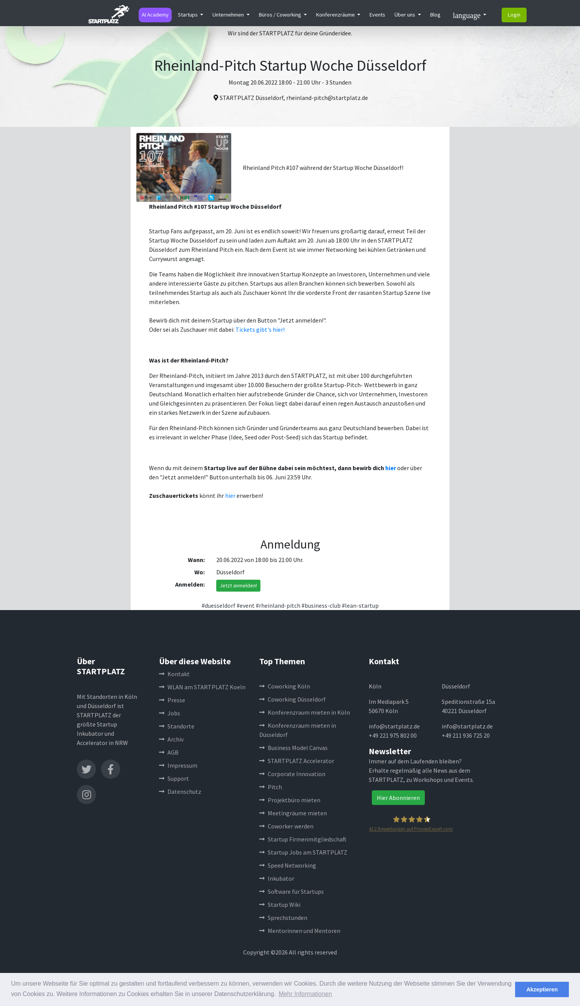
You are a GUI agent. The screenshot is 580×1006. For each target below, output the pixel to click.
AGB (169, 752)
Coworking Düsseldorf (292, 699)
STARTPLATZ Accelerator (296, 761)
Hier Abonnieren (398, 797)
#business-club (321, 605)
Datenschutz (180, 791)
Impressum (178, 765)
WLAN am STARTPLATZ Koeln (202, 687)
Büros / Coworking (280, 14)
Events (377, 14)
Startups (188, 14)
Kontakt (174, 674)
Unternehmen (228, 14)
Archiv (171, 739)
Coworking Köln (284, 686)
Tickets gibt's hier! (260, 329)
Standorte (176, 726)
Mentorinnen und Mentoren (299, 930)
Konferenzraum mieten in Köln (304, 712)
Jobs (169, 713)
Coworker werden (286, 826)
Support (174, 778)
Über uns (405, 14)
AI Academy (155, 14)
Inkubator (276, 878)
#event (246, 605)
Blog (435, 14)
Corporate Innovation (292, 774)
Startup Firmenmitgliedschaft (302, 839)
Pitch (270, 787)
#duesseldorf (218, 605)
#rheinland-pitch (278, 605)
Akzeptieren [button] (542, 989)
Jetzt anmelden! (238, 585)
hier (390, 468)
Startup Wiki (279, 904)
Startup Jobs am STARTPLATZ (303, 852)
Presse (172, 700)
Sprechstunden (283, 917)
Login (514, 14)
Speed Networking (287, 865)
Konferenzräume (336, 14)
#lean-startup (360, 605)
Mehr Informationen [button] (305, 994)
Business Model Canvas (293, 748)
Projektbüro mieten (289, 800)
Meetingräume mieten (293, 813)
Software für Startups (291, 891)
